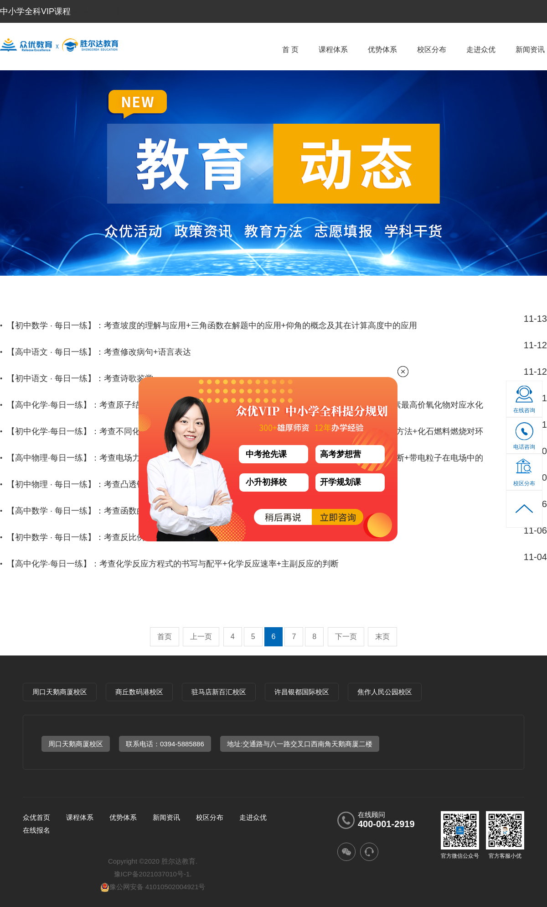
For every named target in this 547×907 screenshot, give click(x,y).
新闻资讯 (530, 49)
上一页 (201, 636)
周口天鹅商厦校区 (59, 692)
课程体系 (333, 49)
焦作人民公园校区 (384, 692)
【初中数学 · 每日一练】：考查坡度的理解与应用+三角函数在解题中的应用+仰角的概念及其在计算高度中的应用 (212, 325)
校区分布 (431, 49)
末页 (382, 636)
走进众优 (480, 49)
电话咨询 (524, 439)
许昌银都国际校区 (301, 692)
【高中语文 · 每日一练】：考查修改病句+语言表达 (99, 352)
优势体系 (382, 49)
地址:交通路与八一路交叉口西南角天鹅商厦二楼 (299, 744)
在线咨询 (524, 410)
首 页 (290, 49)
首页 (164, 636)
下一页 (346, 636)
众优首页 (36, 817)
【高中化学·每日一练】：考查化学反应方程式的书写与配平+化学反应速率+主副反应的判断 (173, 563)
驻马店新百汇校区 (218, 692)
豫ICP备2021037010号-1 (152, 874)
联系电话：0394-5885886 (165, 744)
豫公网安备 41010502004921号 (153, 887)
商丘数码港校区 (139, 692)
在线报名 (36, 830)
